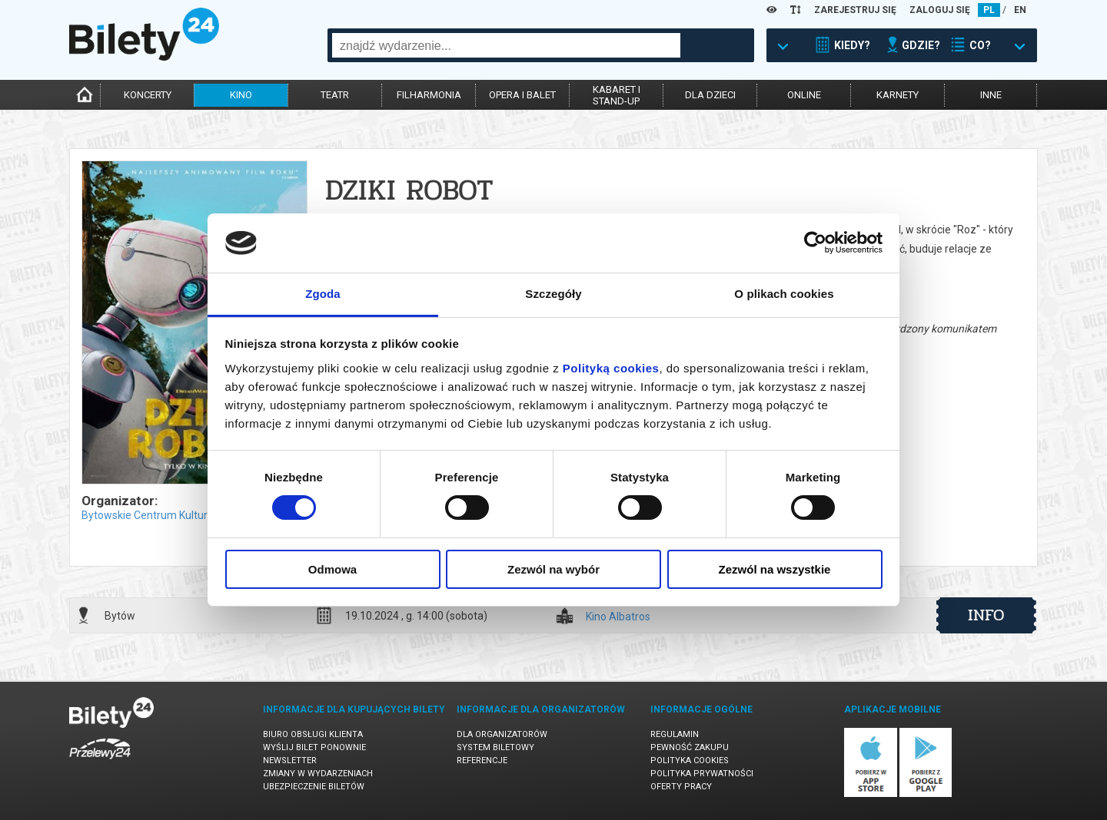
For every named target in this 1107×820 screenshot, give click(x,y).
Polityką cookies (611, 368)
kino (241, 95)
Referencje (482, 760)
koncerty (147, 95)
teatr (335, 95)
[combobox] (506, 45)
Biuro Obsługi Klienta (313, 734)
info (986, 615)
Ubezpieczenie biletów (313, 787)
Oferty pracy (681, 787)
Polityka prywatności (701, 774)
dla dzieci (710, 95)
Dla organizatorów (502, 734)
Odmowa (332, 569)
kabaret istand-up (616, 95)
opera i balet (522, 95)
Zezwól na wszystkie (775, 569)
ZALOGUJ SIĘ (939, 10)
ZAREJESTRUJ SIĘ (855, 10)
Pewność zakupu (689, 747)
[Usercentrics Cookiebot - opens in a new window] (815, 242)
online (804, 95)
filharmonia (429, 95)
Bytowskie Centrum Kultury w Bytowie (173, 515)
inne (991, 95)
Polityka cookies (689, 760)
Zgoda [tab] (323, 293)
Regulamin (674, 734)
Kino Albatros (618, 617)
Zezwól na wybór (553, 569)
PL (989, 10)
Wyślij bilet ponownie (314, 747)
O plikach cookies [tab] (783, 293)
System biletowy (495, 747)
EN (1020, 10)
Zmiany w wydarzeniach (318, 774)
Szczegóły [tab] (553, 293)
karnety (897, 95)
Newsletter (290, 760)
